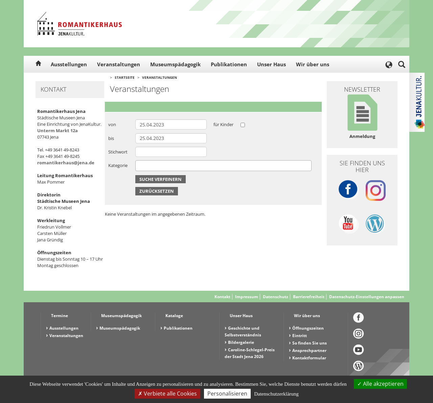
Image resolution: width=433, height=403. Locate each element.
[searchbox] (139, 165)
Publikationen (229, 64)
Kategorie (118, 165)
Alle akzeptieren (380, 383)
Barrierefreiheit (308, 297)
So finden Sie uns (309, 343)
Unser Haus (271, 64)
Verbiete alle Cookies (167, 393)
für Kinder (223, 124)
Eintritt (299, 335)
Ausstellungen (69, 64)
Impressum (246, 297)
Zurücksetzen (156, 191)
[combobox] (223, 165)
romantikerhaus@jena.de (65, 163)
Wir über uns (312, 64)
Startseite (125, 77)
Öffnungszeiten (308, 328)
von (112, 124)
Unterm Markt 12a (57, 130)
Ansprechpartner (309, 350)
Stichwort (118, 152)
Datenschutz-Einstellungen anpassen (366, 297)
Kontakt (222, 297)
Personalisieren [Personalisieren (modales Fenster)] (227, 393)
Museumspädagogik (175, 64)
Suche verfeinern (160, 179)
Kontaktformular (309, 358)
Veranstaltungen (118, 64)
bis (111, 138)
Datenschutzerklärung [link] (276, 394)
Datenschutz (275, 297)
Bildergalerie (241, 342)
